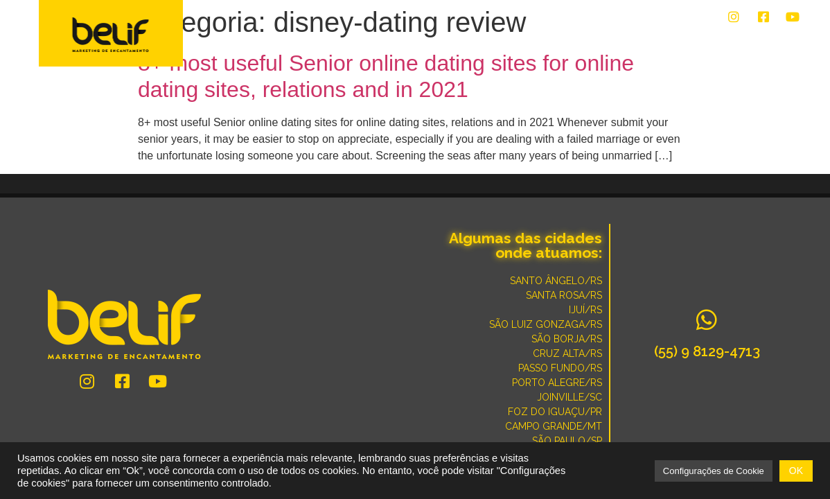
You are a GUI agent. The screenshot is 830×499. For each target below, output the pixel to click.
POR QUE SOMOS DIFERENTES (726, 43)
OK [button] (796, 470)
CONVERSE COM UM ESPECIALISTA (564, 43)
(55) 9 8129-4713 (707, 351)
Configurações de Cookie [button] (713, 471)
